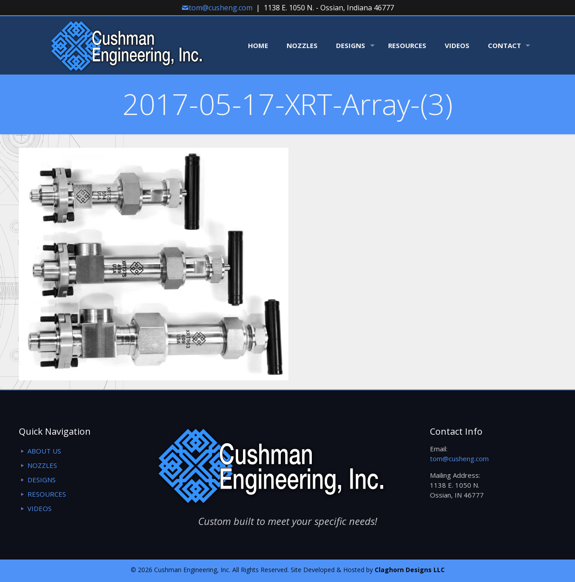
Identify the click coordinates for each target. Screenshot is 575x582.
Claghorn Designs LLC (410, 569)
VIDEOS (39, 508)
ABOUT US (44, 450)
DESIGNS (41, 479)
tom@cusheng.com (220, 8)
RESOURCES (46, 493)
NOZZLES (42, 465)
